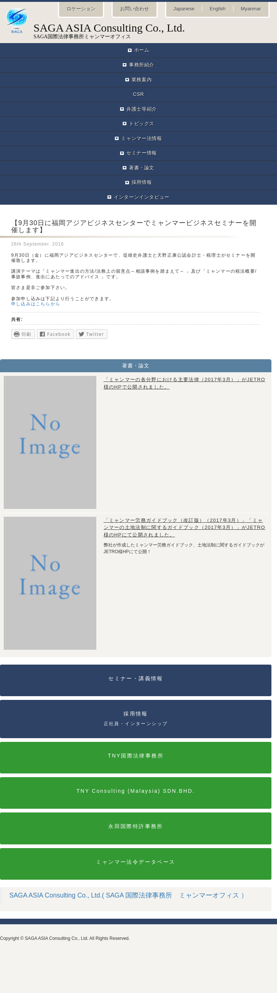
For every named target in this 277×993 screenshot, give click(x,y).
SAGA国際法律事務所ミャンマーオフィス (138, 23)
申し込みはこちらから (35, 303)
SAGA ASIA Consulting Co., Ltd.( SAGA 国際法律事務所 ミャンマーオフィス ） (128, 895)
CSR (138, 94)
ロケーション (81, 9)
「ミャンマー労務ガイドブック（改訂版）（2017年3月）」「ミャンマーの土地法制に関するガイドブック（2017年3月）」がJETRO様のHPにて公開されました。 (184, 527)
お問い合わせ (134, 9)
